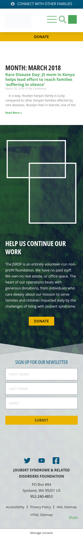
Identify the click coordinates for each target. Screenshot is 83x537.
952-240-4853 (41, 496)
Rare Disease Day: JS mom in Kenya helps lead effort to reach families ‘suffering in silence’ (40, 79)
